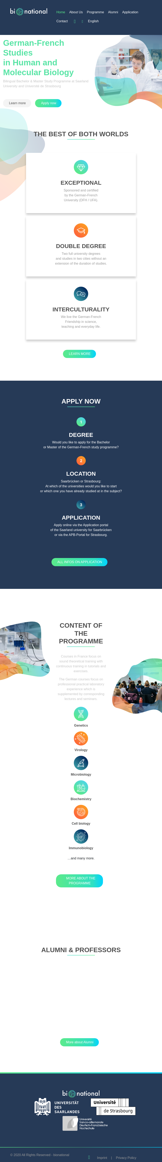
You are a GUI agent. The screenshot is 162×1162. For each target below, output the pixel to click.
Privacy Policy (126, 1158)
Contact (62, 21)
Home (60, 12)
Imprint (102, 1158)
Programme (95, 12)
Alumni (113, 12)
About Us (76, 12)
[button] (17, 103)
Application (130, 12)
